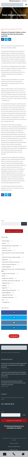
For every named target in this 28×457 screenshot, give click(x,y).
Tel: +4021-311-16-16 (7, 404)
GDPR (3, 276)
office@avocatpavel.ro (15, 1)
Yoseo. (14, 440)
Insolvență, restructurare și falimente (11, 280)
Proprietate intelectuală (7, 297)
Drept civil (4, 248)
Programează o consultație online (14, 231)
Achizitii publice (6, 241)
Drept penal (5, 259)
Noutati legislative (6, 292)
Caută (2, 220)
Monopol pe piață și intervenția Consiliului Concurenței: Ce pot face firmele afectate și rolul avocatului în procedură (13, 382)
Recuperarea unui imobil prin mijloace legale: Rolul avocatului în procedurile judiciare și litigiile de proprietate (14, 365)
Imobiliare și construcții (7, 278)
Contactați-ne (14, 336)
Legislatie (4, 285)
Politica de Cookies (14, 449)
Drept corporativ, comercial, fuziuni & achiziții (13, 253)
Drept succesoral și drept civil (9, 264)
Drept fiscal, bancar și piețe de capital (13, 29)
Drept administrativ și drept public (10, 245)
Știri (3, 300)
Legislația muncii (6, 283)
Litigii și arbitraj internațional (9, 290)
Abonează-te (4, 430)
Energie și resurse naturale (8, 273)
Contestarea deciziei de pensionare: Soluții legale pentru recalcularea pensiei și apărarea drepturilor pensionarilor (14, 374)
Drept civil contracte (7, 250)
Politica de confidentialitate (14, 446)
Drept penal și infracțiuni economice (11, 262)
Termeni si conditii (14, 443)
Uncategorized (5, 302)
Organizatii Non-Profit (7, 295)
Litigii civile (4, 288)
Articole (3, 29)
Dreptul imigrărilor (6, 266)
